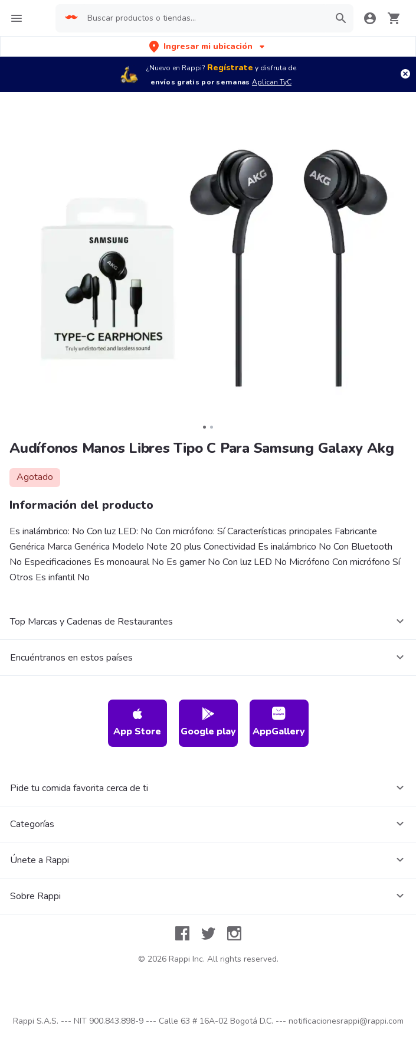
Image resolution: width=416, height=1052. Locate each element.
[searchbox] (204, 18)
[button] (208, 46)
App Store (137, 722)
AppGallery (279, 722)
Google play (208, 722)
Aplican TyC (271, 82)
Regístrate (230, 67)
